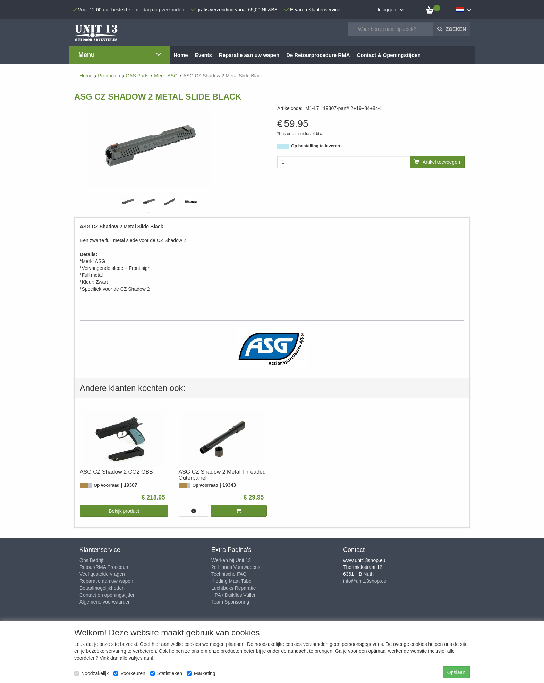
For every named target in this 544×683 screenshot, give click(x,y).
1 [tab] (148, 212)
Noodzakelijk (91, 673)
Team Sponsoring (230, 602)
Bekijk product (124, 511)
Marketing (201, 673)
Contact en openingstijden (107, 595)
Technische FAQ (229, 574)
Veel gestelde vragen (102, 574)
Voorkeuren (129, 673)
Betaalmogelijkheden (102, 588)
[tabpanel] (128, 201)
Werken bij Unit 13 (231, 560)
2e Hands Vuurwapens (235, 567)
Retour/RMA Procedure (104, 567)
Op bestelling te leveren (315, 146)
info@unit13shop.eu (364, 581)
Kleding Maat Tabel (232, 581)
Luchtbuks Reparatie (233, 588)
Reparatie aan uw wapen (106, 581)
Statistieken (166, 673)
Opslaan (456, 672)
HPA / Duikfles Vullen (234, 595)
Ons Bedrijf (91, 560)
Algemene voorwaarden (105, 602)
